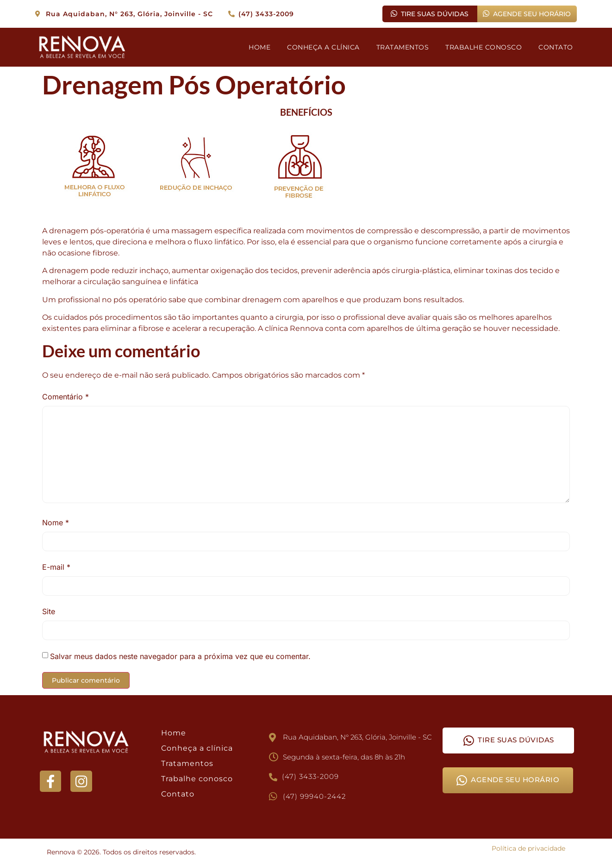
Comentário (65, 396)
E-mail (56, 567)
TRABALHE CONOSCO (483, 47)
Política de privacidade (528, 848)
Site (48, 611)
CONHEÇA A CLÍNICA (323, 47)
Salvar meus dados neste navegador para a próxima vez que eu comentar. (180, 656)
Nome (55, 522)
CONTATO (555, 47)
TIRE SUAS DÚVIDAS (429, 14)
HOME (259, 47)
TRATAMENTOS (402, 47)
